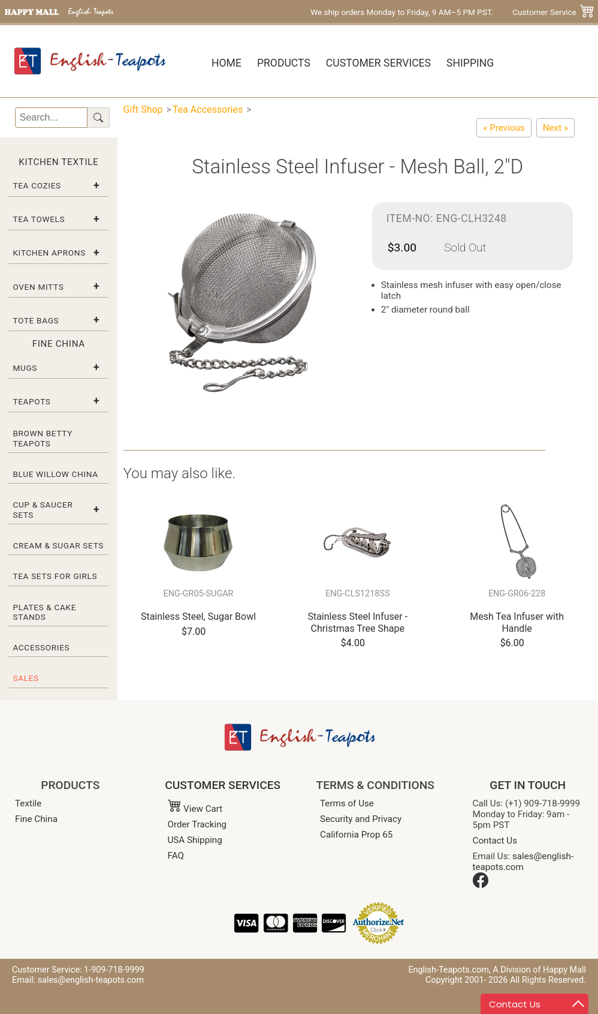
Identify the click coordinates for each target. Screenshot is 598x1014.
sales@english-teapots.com (523, 861)
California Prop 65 (356, 834)
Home (226, 63)
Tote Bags (36, 320)
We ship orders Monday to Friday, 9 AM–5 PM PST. (401, 12)
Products (283, 63)
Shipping (470, 63)
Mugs (25, 368)
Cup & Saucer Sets (43, 509)
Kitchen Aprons (49, 252)
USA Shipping (195, 840)
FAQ (176, 855)
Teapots (31, 401)
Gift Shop (143, 109)
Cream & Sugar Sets (58, 545)
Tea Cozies (37, 185)
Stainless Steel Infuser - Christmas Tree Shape (357, 622)
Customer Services (378, 63)
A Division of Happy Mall (539, 970)
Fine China (36, 819)
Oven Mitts (38, 287)
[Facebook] (480, 885)
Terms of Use (347, 803)
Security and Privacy (360, 819)
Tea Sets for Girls (55, 576)
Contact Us (495, 840)
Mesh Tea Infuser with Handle (517, 622)
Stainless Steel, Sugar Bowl (198, 616)
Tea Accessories (208, 109)
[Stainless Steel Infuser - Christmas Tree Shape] (503, 127)
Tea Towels (39, 219)
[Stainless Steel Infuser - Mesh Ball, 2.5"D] (555, 127)
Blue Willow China (55, 474)
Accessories (41, 647)
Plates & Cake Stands (44, 612)
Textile (28, 803)
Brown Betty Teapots (43, 438)
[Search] (51, 117)
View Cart (195, 808)
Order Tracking (197, 824)
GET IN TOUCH (528, 785)
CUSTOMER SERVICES (222, 785)
